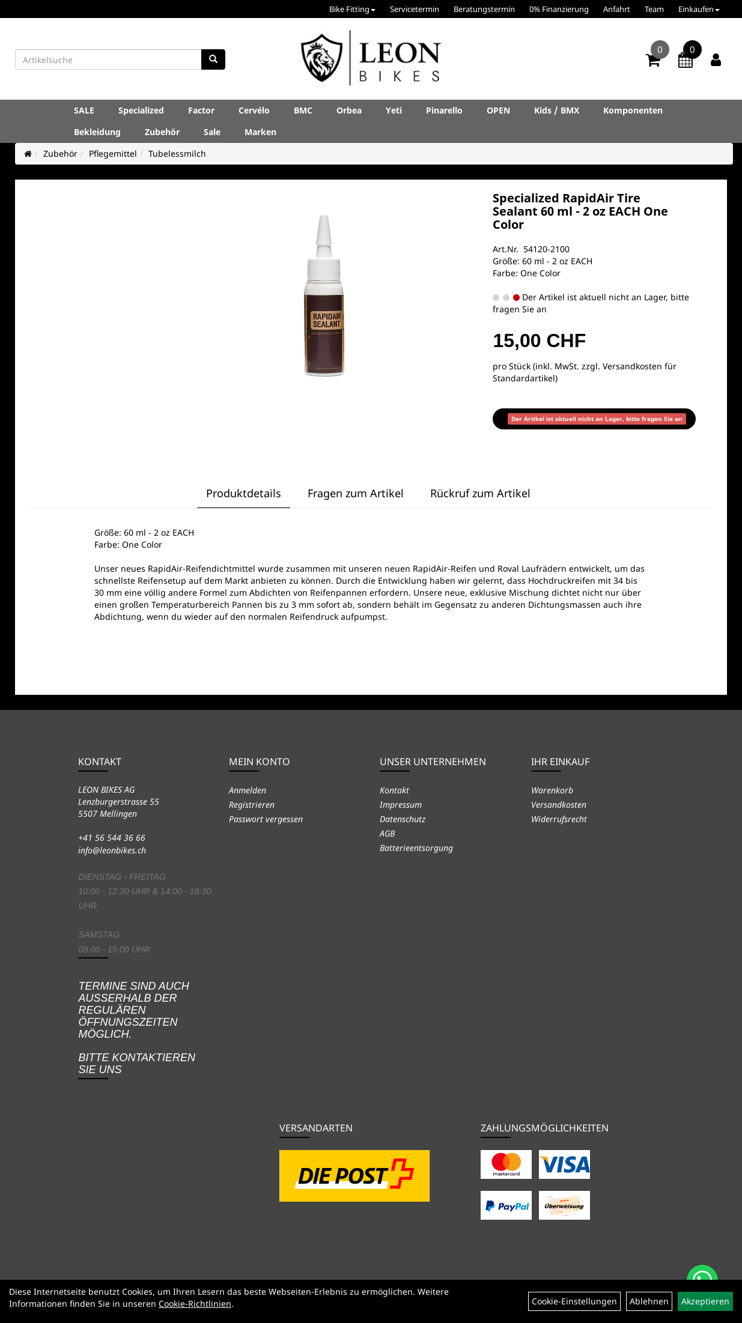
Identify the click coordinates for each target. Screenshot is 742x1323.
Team (654, 9)
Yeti (394, 110)
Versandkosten (558, 804)
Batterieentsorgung (416, 847)
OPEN (498, 110)
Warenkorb (552, 790)
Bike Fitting (352, 9)
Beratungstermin (484, 9)
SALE (84, 110)
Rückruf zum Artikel (480, 493)
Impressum (401, 804)
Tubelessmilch (177, 153)
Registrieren (252, 804)
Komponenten (633, 110)
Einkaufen (699, 9)
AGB (387, 833)
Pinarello (444, 110)
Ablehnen (649, 1301)
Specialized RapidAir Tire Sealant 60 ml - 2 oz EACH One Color (580, 211)
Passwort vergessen (266, 819)
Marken (260, 132)
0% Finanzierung (559, 9)
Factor (201, 110)
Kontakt (394, 790)
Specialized (141, 110)
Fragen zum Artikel (356, 493)
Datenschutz (402, 819)
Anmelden (247, 790)
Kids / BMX (556, 110)
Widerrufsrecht (559, 819)
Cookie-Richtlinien (195, 1303)
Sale (212, 132)
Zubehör (162, 132)
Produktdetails (243, 493)
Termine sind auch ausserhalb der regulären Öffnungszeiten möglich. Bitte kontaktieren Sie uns (136, 1028)
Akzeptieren (705, 1301)
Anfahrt (616, 9)
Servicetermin (414, 9)
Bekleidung (97, 132)
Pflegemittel (113, 153)
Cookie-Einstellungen (574, 1301)
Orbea (349, 110)
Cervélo (254, 110)
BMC (303, 110)
